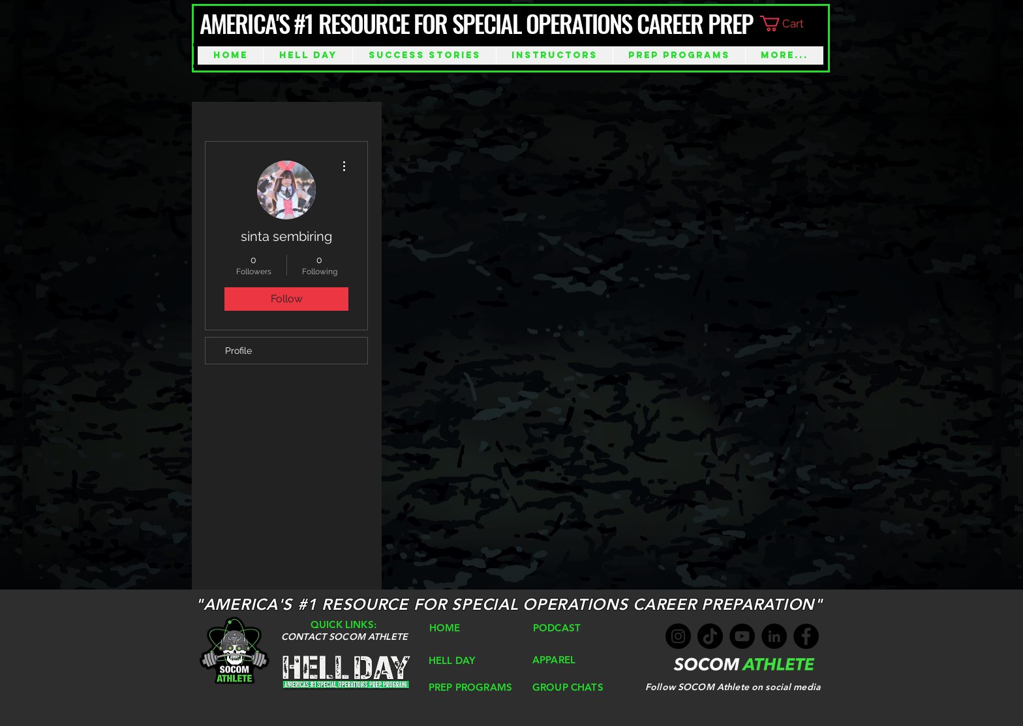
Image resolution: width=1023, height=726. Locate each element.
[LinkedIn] (774, 636)
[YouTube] (742, 636)
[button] (792, 23)
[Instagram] (678, 636)
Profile (238, 350)
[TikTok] (710, 636)
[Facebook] (806, 636)
